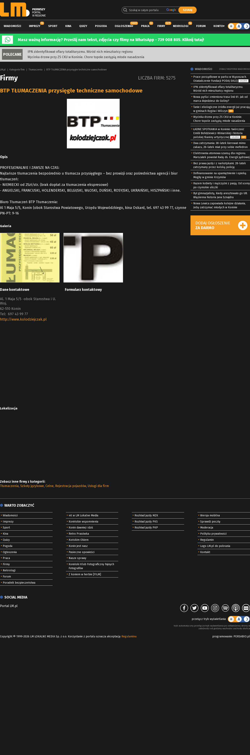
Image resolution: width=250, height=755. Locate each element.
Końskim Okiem (78, 540)
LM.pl (3, 69)
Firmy (161, 26)
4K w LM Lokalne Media (83, 515)
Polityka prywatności (213, 533)
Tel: (3, 314)
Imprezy (34, 26)
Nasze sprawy (77, 558)
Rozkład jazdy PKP (146, 527)
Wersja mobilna (210, 515)
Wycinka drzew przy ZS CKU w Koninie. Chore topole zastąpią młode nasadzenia (86, 57)
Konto (218, 26)
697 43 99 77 (18, 314)
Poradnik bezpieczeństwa (19, 582)
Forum (201, 26)
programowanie (222, 636)
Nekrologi (180, 26)
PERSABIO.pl (242, 636)
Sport (52, 26)
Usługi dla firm (98, 486)
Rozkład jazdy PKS (146, 521)
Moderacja (206, 527)
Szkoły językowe (32, 486)
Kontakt (205, 552)
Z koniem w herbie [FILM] (85, 574)
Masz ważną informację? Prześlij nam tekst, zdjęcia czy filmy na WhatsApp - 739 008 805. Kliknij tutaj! (111, 39)
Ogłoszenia (123, 26)
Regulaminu (129, 636)
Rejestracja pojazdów (70, 486)
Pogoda (101, 26)
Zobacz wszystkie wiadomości (234, 69)
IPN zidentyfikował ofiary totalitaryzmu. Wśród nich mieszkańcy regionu (80, 52)
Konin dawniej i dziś (81, 527)
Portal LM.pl (8, 606)
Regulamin (207, 540)
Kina (68, 26)
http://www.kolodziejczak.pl (23, 319)
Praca (145, 26)
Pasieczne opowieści (81, 552)
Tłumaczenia (35, 69)
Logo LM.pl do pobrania (215, 546)
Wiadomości (12, 26)
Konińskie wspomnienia (83, 521)
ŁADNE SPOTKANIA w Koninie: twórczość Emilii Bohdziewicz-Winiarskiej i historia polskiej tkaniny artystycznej (218, 133)
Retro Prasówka (79, 533)
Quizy (83, 26)
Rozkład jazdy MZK (146, 515)
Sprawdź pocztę (210, 521)
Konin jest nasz (78, 546)
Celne (49, 486)
